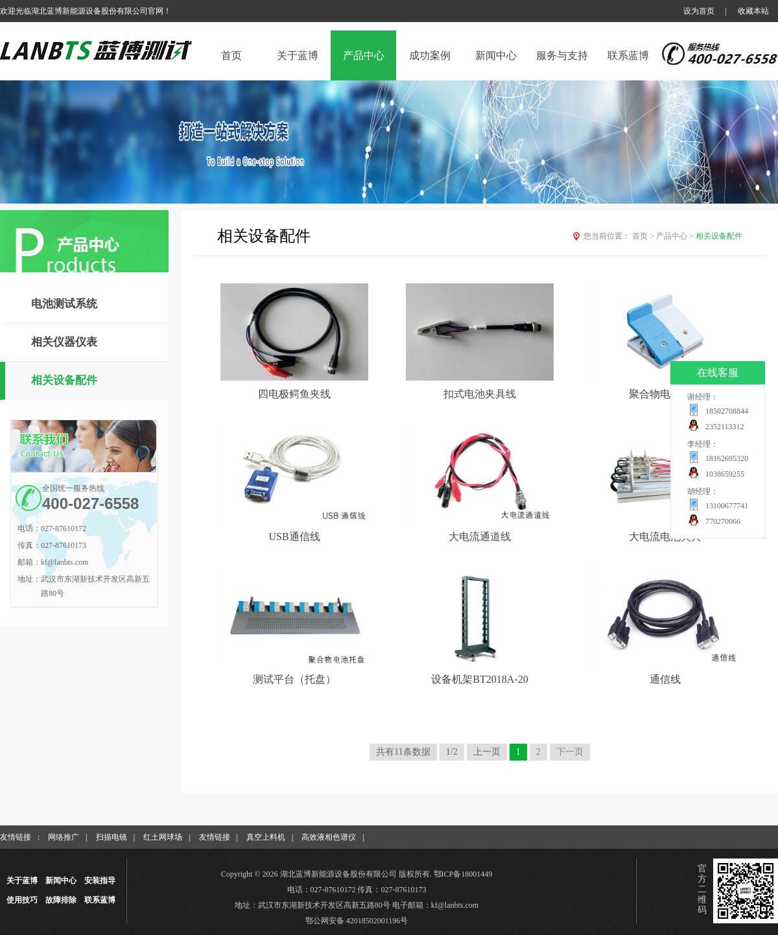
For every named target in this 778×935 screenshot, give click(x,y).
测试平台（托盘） (294, 679)
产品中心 (676, 236)
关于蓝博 (22, 880)
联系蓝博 (99, 900)
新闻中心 (61, 880)
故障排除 (61, 900)
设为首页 (698, 11)
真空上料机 (265, 837)
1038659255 (724, 474)
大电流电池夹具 (665, 536)
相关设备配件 (64, 380)
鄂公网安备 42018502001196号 (356, 920)
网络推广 (63, 837)
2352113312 (724, 426)
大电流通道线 (480, 536)
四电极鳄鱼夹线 (294, 393)
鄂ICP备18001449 (463, 874)
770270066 (722, 521)
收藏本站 (753, 11)
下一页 (570, 752)
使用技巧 (22, 900)
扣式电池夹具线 (479, 393)
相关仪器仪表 (64, 342)
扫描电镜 (111, 837)
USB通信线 (294, 536)
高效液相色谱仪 (328, 837)
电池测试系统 (64, 304)
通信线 (665, 679)
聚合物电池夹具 (665, 393)
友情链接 (214, 837)
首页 (644, 236)
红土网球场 (162, 837)
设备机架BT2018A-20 (479, 679)
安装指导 (99, 880)
